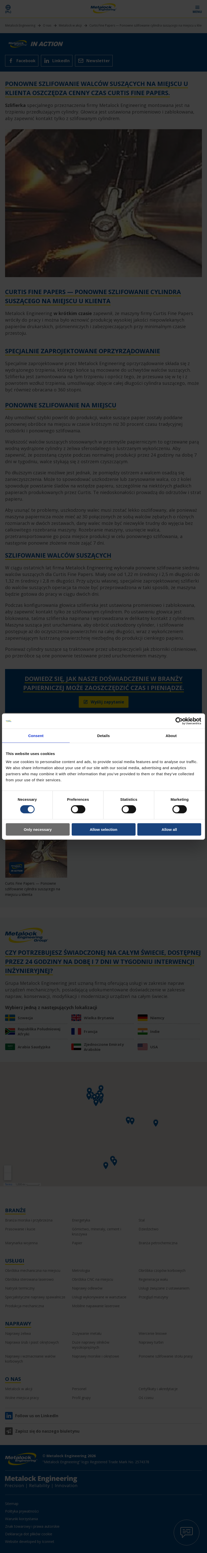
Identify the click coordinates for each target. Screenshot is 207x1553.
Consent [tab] (36, 736)
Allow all (169, 829)
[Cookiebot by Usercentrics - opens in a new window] (179, 721)
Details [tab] (103, 736)
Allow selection (103, 829)
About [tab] (171, 736)
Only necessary (38, 829)
